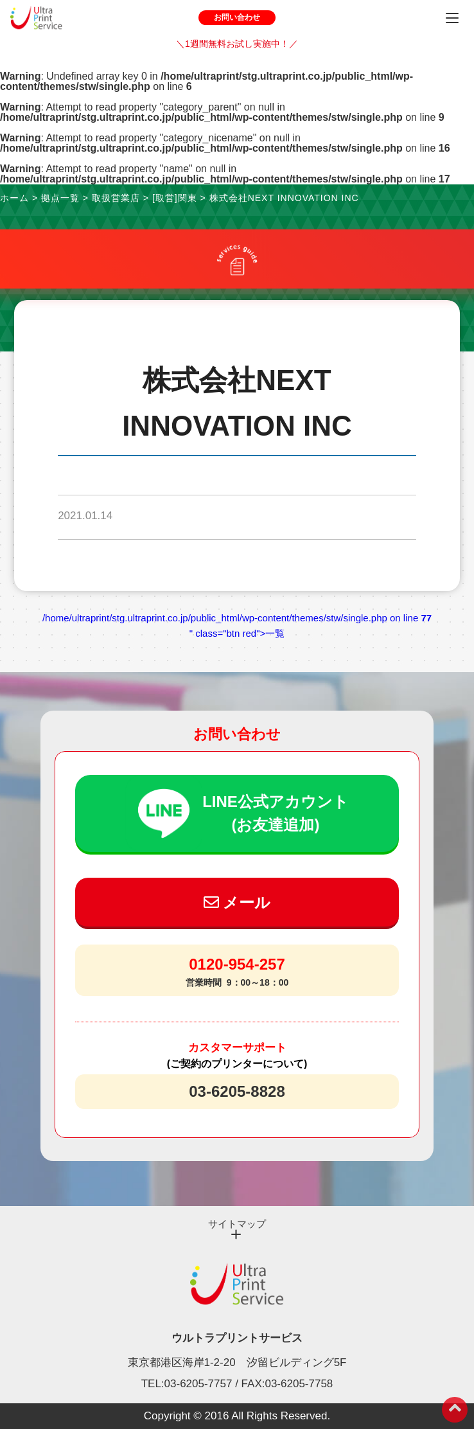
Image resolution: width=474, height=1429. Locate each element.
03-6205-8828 (237, 1091)
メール (237, 902)
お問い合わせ (237, 17)
